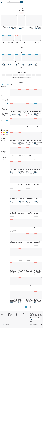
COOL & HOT (12, 272)
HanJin (19, 272)
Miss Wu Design (20, 229)
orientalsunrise (28, 272)
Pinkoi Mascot (24, 317)
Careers (24, 318)
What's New (21, 33)
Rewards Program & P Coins (18, 321)
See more (21, 47)
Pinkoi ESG (24, 316)
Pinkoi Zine (2, 315)
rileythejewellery (12, 200)
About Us (24, 314)
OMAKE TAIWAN (20, 243)
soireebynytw (36, 185)
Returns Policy (17, 319)
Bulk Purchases (17, 315)
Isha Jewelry (28, 113)
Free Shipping (21, 52)
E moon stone (12, 243)
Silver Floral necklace (21, 77)
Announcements (18, 316)
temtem (35, 171)
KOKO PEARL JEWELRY (37, 113)
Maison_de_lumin (28, 185)
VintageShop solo (28, 229)
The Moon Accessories (13, 301)
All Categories (2, 314)
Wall (1, 317)
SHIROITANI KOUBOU (37, 156)
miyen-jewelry (36, 200)
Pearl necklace (28, 77)
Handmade (14, 77)
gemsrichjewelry (17, 43)
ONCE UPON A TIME (21, 185)
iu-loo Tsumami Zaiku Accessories (14, 214)
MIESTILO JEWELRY (13, 113)
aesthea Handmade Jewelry (30, 142)
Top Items (21, 10)
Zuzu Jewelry (20, 200)
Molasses (11, 258)
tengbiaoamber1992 (24, 43)
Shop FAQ (9, 315)
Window (2, 318)
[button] (7, 103)
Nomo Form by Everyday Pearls (38, 301)
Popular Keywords (21, 72)
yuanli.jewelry (20, 301)
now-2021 (27, 258)
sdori (27, 200)
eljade (11, 171)
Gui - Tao (35, 229)
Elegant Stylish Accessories (38, 142)
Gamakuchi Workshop (37, 258)
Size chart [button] (7, 120)
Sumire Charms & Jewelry (13, 156)
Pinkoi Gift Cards (3, 316)
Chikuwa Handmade (29, 301)
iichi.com (24, 319)
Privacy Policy (17, 318)
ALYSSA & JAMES (20, 214)
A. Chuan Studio (4, 43)
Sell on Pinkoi (10, 314)
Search (21, 1)
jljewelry (19, 113)
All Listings (21, 82)
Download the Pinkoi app (35, 319)
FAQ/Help (17, 314)
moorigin (27, 171)
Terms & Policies (18, 317)
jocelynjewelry (12, 185)
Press (23, 315)
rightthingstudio (37, 43)
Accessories (2, 84)
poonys (35, 214)
